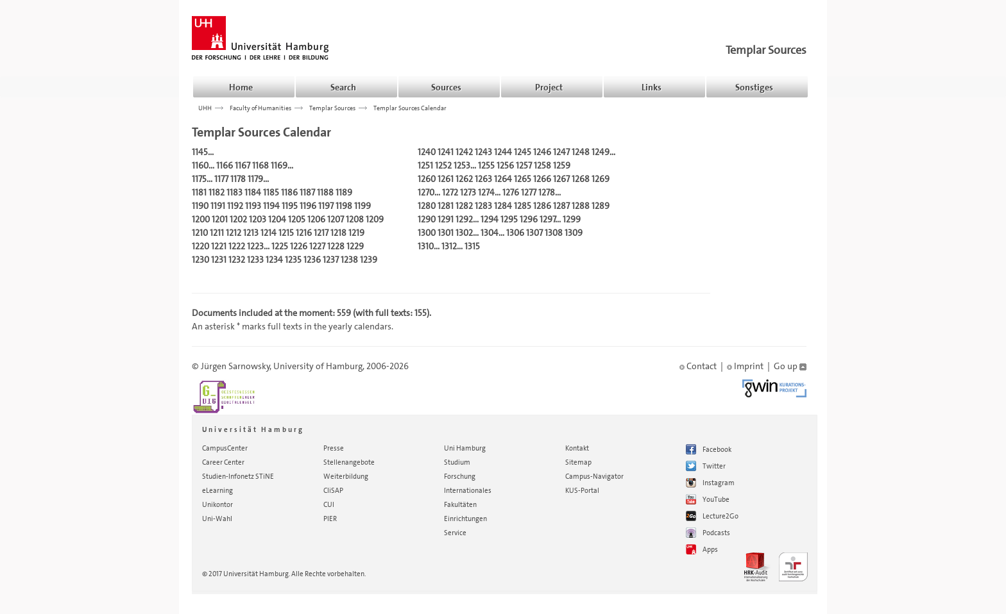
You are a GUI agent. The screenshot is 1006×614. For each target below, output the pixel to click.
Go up (790, 366)
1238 (349, 259)
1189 (344, 192)
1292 (464, 219)
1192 (235, 206)
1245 (522, 152)
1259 (561, 165)
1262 (464, 179)
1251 (425, 165)
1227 (317, 246)
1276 (510, 192)
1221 (218, 246)
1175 (199, 179)
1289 (601, 206)
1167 (242, 165)
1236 (312, 259)
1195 (290, 206)
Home (241, 87)
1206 (316, 219)
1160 (200, 165)
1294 (490, 219)
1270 (426, 192)
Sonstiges (754, 87)
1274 (486, 192)
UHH (205, 107)
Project (549, 87)
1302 (464, 232)
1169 (279, 165)
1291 (446, 219)
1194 (271, 206)
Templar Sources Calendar (410, 107)
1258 (542, 165)
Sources (446, 87)
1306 (515, 232)
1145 (200, 152)
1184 (252, 192)
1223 (255, 246)
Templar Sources (766, 50)
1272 (450, 192)
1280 (427, 206)
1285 (522, 206)
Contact (698, 366)
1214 (268, 232)
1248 (581, 152)
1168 (260, 165)
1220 (200, 246)
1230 (200, 259)
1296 (529, 219)
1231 (218, 259)
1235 (293, 259)
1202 (238, 219)
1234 (274, 259)
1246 (542, 152)
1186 (289, 192)
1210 (200, 232)
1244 (503, 152)
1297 (548, 219)
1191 (217, 206)
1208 (355, 219)
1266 (542, 179)
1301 (446, 232)
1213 (251, 232)
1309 (574, 232)
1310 (426, 246)
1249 (601, 152)
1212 (233, 232)
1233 (255, 259)
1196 (308, 206)
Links (651, 87)
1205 (296, 219)
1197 (326, 206)
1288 (581, 206)
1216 (304, 232)
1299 (572, 219)
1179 (255, 179)
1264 (503, 179)
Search (343, 87)
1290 (427, 219)
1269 (601, 179)
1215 (286, 232)
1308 (554, 232)
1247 (561, 152)
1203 (257, 219)
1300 (427, 232)
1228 (336, 246)
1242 (464, 152)
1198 (344, 206)
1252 (443, 165)
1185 (271, 192)
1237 (331, 259)
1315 (472, 246)
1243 (483, 152)
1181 (199, 192)
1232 (236, 259)
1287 (561, 206)
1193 (253, 206)
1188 (325, 192)
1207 (335, 219)
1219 (356, 232)
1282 (464, 206)
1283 (483, 206)
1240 (427, 152)
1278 (546, 192)
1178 (238, 179)
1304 (490, 232)
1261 (446, 179)
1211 (217, 232)
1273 (468, 192)
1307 (534, 232)
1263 (483, 179)
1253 (462, 165)
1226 (298, 246)
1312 (449, 246)
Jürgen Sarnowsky (235, 366)
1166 (224, 165)
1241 (446, 152)
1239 (368, 259)
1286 (542, 206)
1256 (505, 165)
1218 (338, 232)
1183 (234, 192)
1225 (279, 246)
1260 (427, 179)
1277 (528, 192)
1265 (522, 179)
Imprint (745, 366)
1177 (221, 179)
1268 (581, 179)
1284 (503, 206)
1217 (321, 232)
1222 (236, 246)
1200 (201, 219)
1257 (524, 165)
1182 (217, 192)
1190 (200, 206)
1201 (220, 219)
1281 (446, 206)
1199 (362, 206)
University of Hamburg (317, 366)
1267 (561, 179)
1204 (277, 219)
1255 (486, 165)
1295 (509, 219)
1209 (375, 219)
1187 (307, 192)
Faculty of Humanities (260, 107)
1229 (355, 246)
